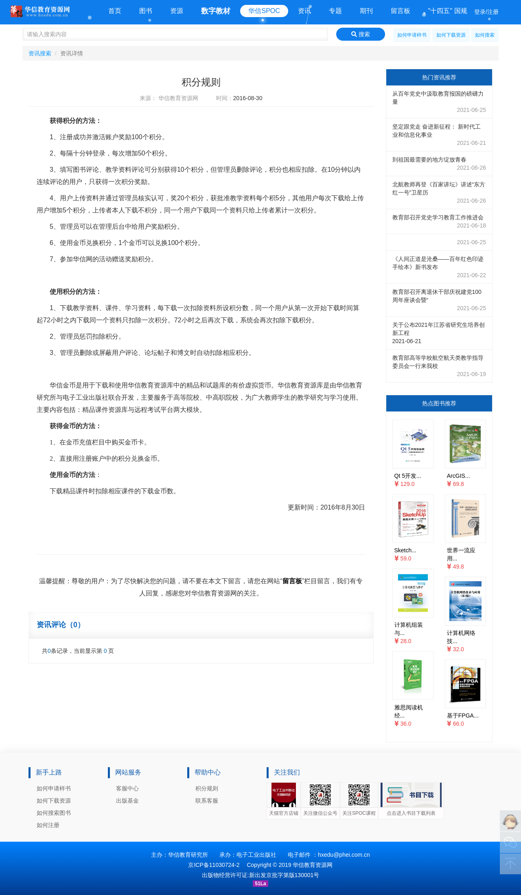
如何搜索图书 (54, 813)
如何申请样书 (412, 35)
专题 (335, 10)
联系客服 (206, 800)
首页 (114, 10)
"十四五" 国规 (447, 10)
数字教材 (215, 11)
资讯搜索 (39, 53)
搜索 (360, 34)
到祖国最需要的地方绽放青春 (439, 164)
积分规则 (206, 788)
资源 (176, 10)
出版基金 (127, 800)
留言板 (400, 10)
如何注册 (48, 825)
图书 (145, 10)
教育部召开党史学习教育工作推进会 (439, 222)
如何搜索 (485, 35)
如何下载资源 (451, 35)
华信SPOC (264, 10)
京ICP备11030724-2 (213, 865)
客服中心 (127, 788)
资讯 (304, 10)
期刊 (366, 10)
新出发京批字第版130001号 (284, 875)
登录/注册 (486, 12)
